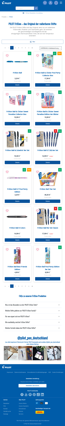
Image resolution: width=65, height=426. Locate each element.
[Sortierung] (51, 48)
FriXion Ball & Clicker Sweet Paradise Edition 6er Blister (48, 112)
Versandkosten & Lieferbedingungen (37, 372)
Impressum (10, 372)
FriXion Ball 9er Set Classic (47, 228)
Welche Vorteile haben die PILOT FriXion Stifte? (20, 328)
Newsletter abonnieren (32, 385)
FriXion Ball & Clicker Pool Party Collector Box (47, 74)
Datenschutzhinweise (20, 372)
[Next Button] (59, 353)
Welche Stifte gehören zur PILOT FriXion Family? (20, 310)
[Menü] (61, 3)
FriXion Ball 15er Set (48, 189)
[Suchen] (36, 8)
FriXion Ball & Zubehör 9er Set (17, 150)
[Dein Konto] (50, 3)
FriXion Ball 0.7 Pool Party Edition (17, 190)
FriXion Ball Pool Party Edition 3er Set (47, 268)
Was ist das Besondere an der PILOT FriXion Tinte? (21, 305)
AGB (49, 372)
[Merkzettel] (45, 3)
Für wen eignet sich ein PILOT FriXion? (17, 316)
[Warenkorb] (56, 3)
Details (17, 85)
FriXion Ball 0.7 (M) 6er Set (47, 150)
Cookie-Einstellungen (57, 372)
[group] (11, 353)
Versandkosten (45, 420)
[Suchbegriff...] (25, 8)
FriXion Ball (17, 73)
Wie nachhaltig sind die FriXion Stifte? (17, 322)
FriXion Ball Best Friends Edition (17, 268)
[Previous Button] (6, 353)
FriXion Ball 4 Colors (17, 228)
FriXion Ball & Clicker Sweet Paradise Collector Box (17, 112)
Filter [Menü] (32, 41)
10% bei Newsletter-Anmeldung (33, 13)
